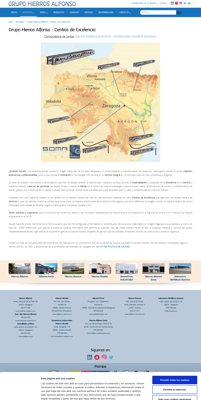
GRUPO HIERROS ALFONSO (93, 36)
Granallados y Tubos (25, 324)
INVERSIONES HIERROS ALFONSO (135, 36)
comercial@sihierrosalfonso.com (25, 321)
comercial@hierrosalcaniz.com (62, 314)
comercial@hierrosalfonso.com (25, 311)
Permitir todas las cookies (174, 360)
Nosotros (28, 12)
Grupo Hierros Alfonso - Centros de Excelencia (48, 22)
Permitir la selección (174, 370)
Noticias (88, 12)
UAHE (163, 3)
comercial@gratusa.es (26, 336)
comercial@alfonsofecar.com (98, 314)
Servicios (74, 12)
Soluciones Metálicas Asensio (171, 298)
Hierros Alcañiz (62, 298)
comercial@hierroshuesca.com (135, 314)
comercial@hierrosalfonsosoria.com (98, 333)
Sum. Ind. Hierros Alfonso (25, 314)
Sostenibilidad (105, 12)
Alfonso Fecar (98, 298)
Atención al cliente (144, 3)
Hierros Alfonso (25, 298)
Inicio (14, 12)
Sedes (44, 12)
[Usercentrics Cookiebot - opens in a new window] (20, 394)
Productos (58, 12)
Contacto (125, 12)
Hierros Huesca (134, 298)
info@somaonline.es (170, 311)
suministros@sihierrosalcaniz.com (62, 336)
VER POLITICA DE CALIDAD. (116, 246)
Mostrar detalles (169, 393)
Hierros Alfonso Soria (98, 320)
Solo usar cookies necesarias (174, 379)
